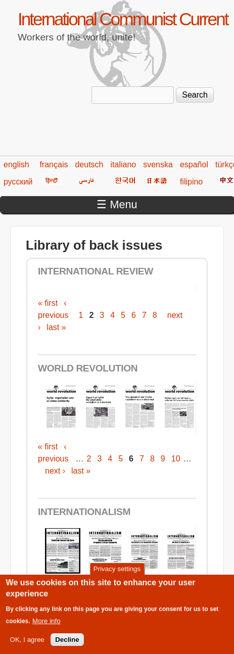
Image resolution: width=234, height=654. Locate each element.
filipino (191, 181)
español (194, 164)
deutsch (89, 164)
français (53, 164)
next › (55, 470)
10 (175, 458)
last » (56, 327)
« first (48, 303)
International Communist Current (122, 19)
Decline (67, 646)
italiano (123, 164)
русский (18, 181)
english (16, 164)
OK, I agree (27, 646)
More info (46, 628)
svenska (158, 164)
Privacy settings (117, 576)
